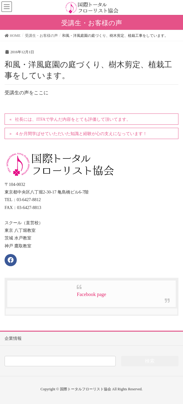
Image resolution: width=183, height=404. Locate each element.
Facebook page (91, 294)
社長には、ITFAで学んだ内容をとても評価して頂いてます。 (73, 119)
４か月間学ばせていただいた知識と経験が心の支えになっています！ (81, 133)
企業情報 (13, 338)
